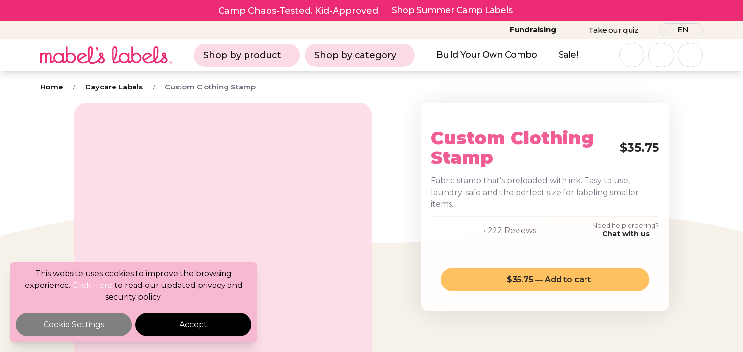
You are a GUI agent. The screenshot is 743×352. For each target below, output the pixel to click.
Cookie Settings (74, 324)
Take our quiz (613, 30)
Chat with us (626, 233)
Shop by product (246, 55)
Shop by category (360, 55)
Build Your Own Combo (486, 54)
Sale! (568, 54)
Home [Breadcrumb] (51, 86)
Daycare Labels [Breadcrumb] (114, 86)
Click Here (92, 285)
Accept (193, 324)
